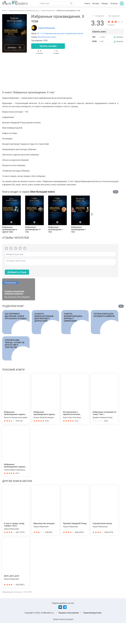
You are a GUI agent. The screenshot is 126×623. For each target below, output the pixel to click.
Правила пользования (68, 613)
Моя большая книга (47, 37)
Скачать (119, 37)
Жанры (104, 3)
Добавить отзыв (16, 272)
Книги (87, 3)
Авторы (95, 3)
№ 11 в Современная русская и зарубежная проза (60, 33)
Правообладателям (92, 613)
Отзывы (114, 3)
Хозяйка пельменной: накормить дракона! (14, 292)
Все (115, 192)
